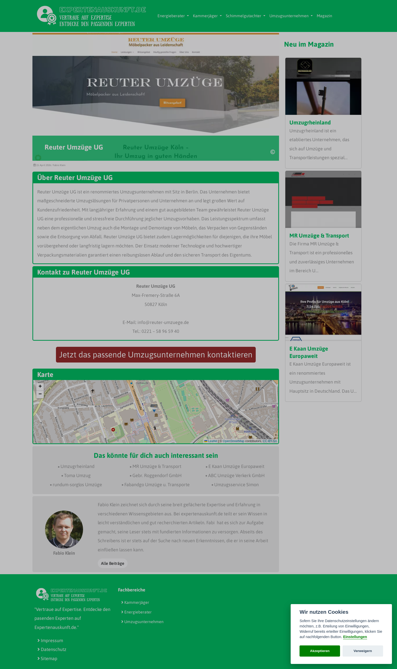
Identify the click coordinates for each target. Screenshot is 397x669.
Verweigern (363, 651)
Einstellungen (355, 637)
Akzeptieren (320, 651)
